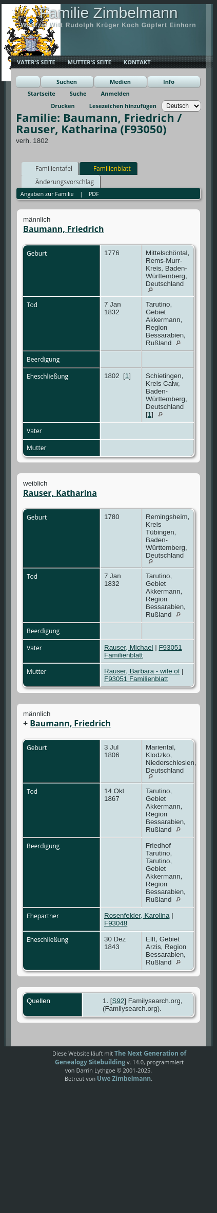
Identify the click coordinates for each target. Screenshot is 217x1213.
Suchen (66, 81)
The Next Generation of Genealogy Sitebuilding (120, 1057)
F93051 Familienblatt (136, 679)
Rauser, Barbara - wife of (142, 671)
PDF (94, 194)
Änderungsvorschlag (60, 181)
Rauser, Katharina (60, 492)
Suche (78, 93)
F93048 (115, 923)
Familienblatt (107, 168)
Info (168, 81)
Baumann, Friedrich (63, 229)
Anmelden (115, 93)
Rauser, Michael (128, 647)
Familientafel (49, 168)
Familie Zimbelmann (108, 12)
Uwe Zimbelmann (124, 1078)
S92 (118, 1001)
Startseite (41, 93)
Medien (120, 81)
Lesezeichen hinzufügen (122, 106)
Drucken (63, 106)
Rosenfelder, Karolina (136, 915)
